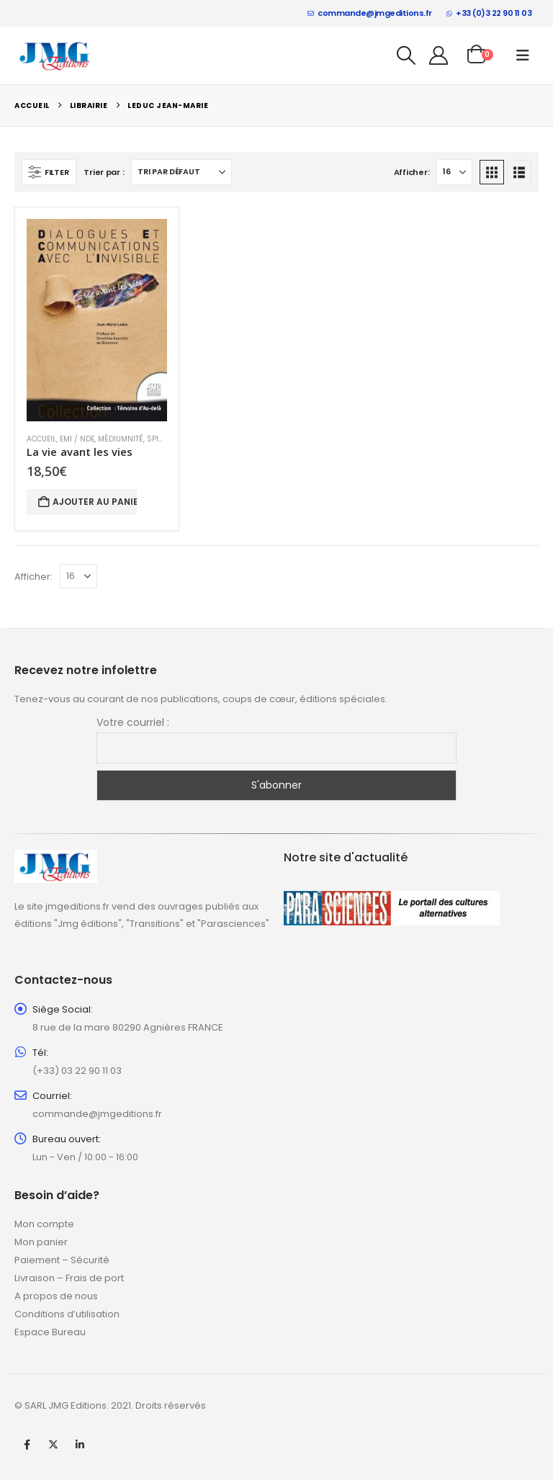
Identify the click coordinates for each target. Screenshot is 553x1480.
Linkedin (80, 1445)
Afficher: (412, 172)
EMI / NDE (77, 439)
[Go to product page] (97, 320)
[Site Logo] (55, 55)
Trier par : (104, 172)
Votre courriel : (132, 722)
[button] (406, 55)
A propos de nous (56, 1296)
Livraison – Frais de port (69, 1278)
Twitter (53, 1445)
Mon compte (44, 1224)
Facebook (26, 1445)
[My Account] (439, 55)
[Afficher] (454, 172)
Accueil (41, 439)
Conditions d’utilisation (67, 1314)
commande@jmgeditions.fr (369, 13)
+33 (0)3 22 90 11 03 (489, 13)
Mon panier (41, 1242)
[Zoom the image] (55, 858)
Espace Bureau (50, 1332)
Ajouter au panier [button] (95, 501)
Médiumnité (120, 439)
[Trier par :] (181, 172)
